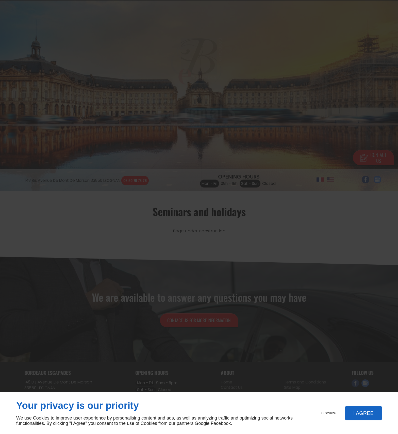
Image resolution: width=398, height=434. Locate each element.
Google (202, 423)
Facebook (221, 423)
